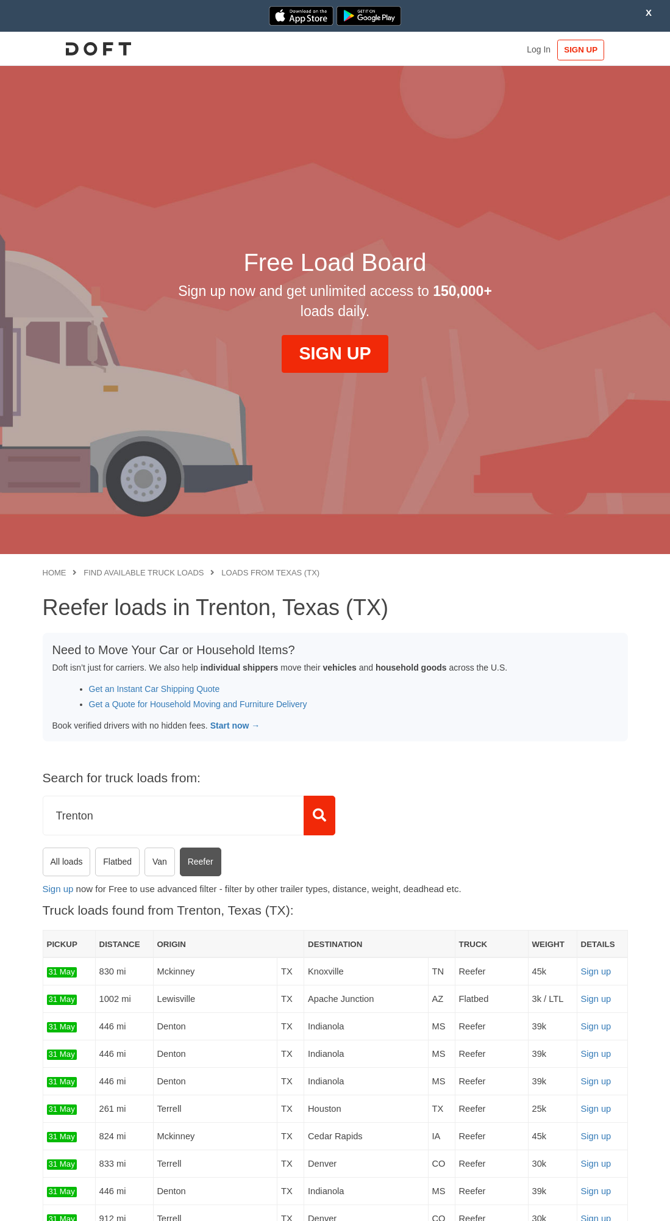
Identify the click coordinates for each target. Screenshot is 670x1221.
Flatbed (117, 861)
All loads (67, 861)
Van (159, 861)
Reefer (200, 861)
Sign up (58, 889)
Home (54, 572)
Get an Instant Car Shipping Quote (154, 689)
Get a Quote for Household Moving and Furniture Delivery (198, 704)
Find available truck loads (144, 572)
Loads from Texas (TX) (270, 572)
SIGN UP (590, 49)
